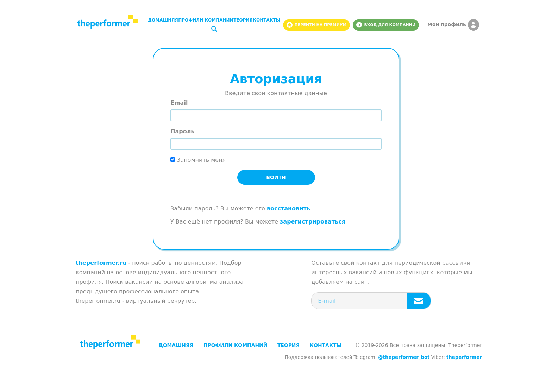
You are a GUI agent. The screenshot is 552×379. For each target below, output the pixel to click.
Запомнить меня (198, 160)
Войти (276, 177)
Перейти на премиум (316, 25)
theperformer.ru (101, 262)
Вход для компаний (385, 25)
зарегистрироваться (312, 221)
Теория (243, 20)
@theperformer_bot (403, 357)
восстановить (288, 208)
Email (179, 102)
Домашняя (163, 20)
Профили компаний (205, 20)
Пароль (182, 131)
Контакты (266, 20)
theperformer (464, 357)
